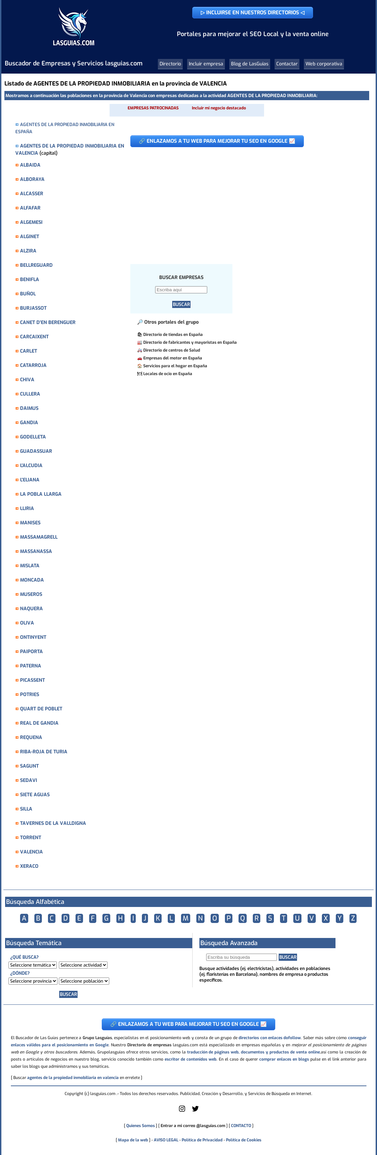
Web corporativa (324, 64)
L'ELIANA (29, 480)
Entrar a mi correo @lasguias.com (193, 1125)
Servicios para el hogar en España (175, 366)
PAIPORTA (31, 651)
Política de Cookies (243, 1140)
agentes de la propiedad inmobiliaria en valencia (73, 1077)
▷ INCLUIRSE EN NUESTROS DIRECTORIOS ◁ (253, 12)
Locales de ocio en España (167, 373)
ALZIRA (28, 251)
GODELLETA (33, 437)
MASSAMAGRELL (39, 537)
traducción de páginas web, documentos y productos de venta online (253, 1052)
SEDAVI (28, 780)
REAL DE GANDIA (39, 723)
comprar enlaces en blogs (284, 1059)
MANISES (30, 523)
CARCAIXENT (34, 337)
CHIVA (27, 379)
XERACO (29, 866)
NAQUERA (31, 608)
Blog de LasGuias (249, 64)
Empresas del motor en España (172, 358)
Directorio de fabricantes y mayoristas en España (190, 342)
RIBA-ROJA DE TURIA (43, 752)
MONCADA (32, 580)
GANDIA (29, 422)
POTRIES (29, 694)
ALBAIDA (30, 165)
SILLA (26, 809)
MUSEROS (31, 594)
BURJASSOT (33, 308)
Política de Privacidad (202, 1140)
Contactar (287, 64)
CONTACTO (241, 1125)
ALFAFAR (30, 208)
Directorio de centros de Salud (171, 350)
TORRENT (30, 837)
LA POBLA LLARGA (41, 494)
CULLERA (30, 394)
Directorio (170, 64)
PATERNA (30, 666)
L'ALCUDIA (31, 465)
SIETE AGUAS (35, 794)
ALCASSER (31, 193)
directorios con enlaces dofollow (270, 1038)
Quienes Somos (140, 1125)
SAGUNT (29, 766)
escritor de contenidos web (190, 1059)
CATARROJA (33, 365)
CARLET (28, 351)
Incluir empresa (206, 64)
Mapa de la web (132, 1140)
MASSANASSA (36, 551)
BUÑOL (28, 294)
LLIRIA (27, 508)
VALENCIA (31, 852)
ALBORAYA (32, 179)
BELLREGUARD (36, 265)
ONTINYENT (33, 637)
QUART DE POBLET (41, 709)
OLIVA (27, 623)
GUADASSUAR (36, 451)
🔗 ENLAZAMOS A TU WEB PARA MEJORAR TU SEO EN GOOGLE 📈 (217, 141)
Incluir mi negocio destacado (219, 108)
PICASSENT (32, 680)
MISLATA (29, 566)
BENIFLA (29, 279)
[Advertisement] (244, 202)
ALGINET (29, 236)
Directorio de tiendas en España (173, 334)
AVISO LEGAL (166, 1140)
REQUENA (31, 737)
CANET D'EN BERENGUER (48, 322)
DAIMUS (29, 408)
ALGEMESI (31, 222)
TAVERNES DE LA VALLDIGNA (53, 823)
